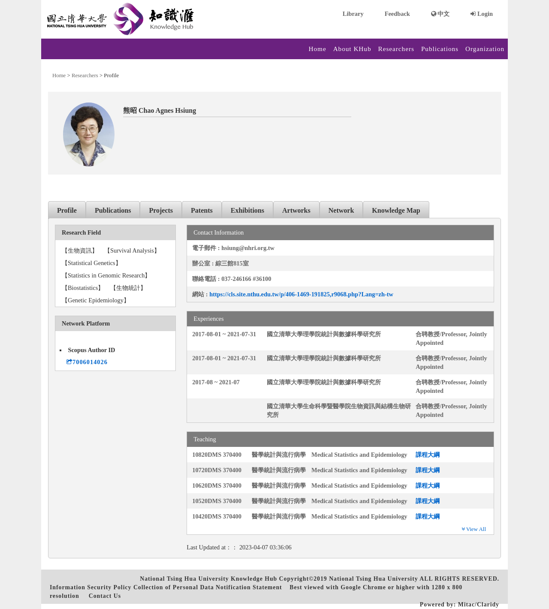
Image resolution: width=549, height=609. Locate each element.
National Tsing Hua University (373, 579)
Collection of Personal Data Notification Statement (207, 587)
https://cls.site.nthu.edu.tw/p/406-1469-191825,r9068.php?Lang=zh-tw (301, 294)
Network (341, 210)
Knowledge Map (396, 210)
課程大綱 (428, 454)
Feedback (397, 13)
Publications (440, 48)
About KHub (352, 48)
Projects (161, 210)
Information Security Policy (90, 587)
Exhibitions (247, 210)
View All (474, 529)
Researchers (396, 48)
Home (317, 48)
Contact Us (105, 596)
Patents (202, 210)
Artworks (296, 210)
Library (353, 13)
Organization (484, 48)
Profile (67, 210)
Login (482, 13)
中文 (440, 13)
